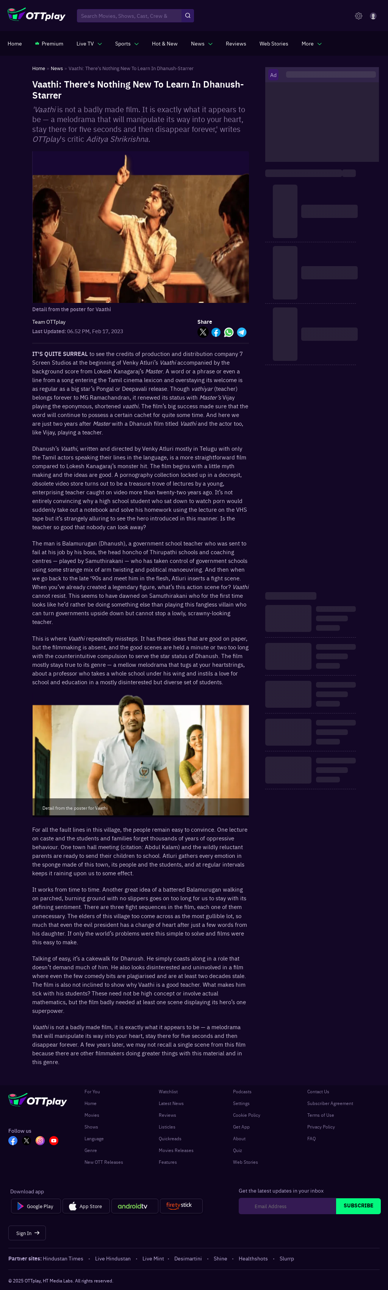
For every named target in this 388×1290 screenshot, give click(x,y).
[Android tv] (134, 1206)
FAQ (311, 1138)
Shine (221, 1258)
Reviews (167, 1115)
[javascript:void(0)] (89, 43)
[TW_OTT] (26, 1141)
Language (94, 1138)
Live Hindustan (113, 1258)
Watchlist (168, 1091)
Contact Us (318, 1091)
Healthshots (254, 1258)
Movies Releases (176, 1150)
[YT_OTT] (53, 1141)
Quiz (237, 1150)
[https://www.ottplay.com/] (15, 43)
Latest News (171, 1103)
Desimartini (188, 1258)
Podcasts (242, 1091)
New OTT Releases (103, 1162)
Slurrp (287, 1258)
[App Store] (86, 1206)
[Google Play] (36, 1206)
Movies (91, 1115)
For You (92, 1091)
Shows (91, 1127)
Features (168, 1162)
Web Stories (245, 1162)
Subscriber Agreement (330, 1103)
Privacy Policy (321, 1127)
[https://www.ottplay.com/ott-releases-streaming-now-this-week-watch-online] (165, 43)
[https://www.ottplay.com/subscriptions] (49, 43)
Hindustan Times (63, 1258)
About (239, 1138)
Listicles (167, 1127)
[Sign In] (27, 1233)
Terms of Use (320, 1115)
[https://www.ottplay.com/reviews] (236, 43)
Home (90, 1103)
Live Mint (153, 1258)
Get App (241, 1127)
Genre (90, 1150)
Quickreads (170, 1138)
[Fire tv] (181, 1206)
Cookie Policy (246, 1115)
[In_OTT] (40, 1141)
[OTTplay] (37, 16)
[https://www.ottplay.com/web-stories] (274, 43)
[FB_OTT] (12, 1141)
